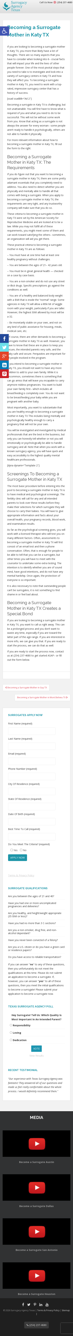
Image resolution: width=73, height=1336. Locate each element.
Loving (17, 1032)
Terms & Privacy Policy (21, 875)
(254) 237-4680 (64, 2)
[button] (4, 31)
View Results (36, 1055)
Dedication (19, 1040)
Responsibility (22, 1025)
